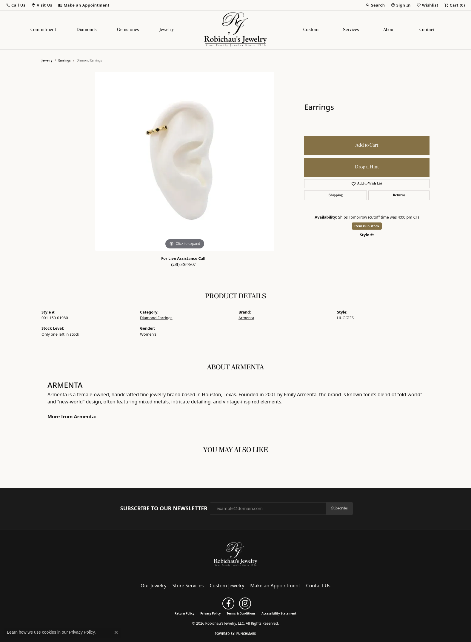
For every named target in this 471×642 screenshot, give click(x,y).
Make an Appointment (275, 585)
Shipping (336, 195)
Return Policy (184, 613)
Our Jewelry (154, 585)
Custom (310, 29)
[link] (84, 5)
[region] (184, 161)
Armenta (246, 317)
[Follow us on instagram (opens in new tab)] (245, 603)
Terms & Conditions (241, 613)
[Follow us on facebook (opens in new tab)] (228, 603)
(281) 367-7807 (183, 265)
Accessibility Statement (278, 613)
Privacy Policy (210, 613)
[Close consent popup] (116, 632)
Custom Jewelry (227, 585)
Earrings (65, 60)
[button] (15, 5)
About (389, 29)
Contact (427, 29)
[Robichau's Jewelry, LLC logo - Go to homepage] (235, 29)
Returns (399, 195)
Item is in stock (366, 226)
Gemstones (128, 29)
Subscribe (339, 508)
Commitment (43, 29)
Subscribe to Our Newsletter (163, 508)
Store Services (188, 585)
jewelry (47, 60)
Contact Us (318, 585)
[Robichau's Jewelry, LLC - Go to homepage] (235, 554)
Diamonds (86, 29)
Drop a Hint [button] (367, 167)
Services (351, 29)
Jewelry (166, 29)
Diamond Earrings (156, 317)
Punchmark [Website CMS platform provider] (246, 634)
